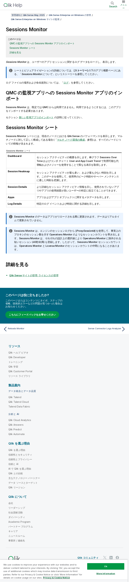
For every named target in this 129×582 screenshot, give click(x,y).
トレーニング (15, 361)
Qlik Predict (15, 429)
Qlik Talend (14, 397)
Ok (105, 566)
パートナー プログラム (20, 526)
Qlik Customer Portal (20, 371)
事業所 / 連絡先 (16, 540)
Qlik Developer (17, 357)
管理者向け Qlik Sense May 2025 (28, 15)
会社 (10, 503)
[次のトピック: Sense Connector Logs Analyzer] (96, 329)
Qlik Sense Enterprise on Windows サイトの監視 (35, 19)
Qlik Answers (16, 424)
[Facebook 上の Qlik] (117, 557)
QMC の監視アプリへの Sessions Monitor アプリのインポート (42, 43)
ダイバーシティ (16, 517)
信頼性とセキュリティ (20, 454)
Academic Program (19, 521)
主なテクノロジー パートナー (24, 478)
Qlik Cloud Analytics (19, 420)
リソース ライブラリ (19, 376)
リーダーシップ (16, 507)
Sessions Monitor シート (22, 47)
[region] (64, 570)
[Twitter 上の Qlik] (104, 557)
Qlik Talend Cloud (18, 401)
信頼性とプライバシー (20, 459)
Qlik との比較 (15, 473)
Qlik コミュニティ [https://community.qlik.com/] (87, 557)
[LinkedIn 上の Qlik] (111, 557)
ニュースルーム (16, 535)
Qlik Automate (16, 434)
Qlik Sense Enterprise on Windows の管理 (70, 15)
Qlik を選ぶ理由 (16, 450)
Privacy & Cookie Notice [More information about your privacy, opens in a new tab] (56, 577)
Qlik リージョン (16, 487)
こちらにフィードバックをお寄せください (32, 314)
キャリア (13, 531)
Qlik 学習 (13, 366)
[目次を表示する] (6, 15)
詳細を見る (15, 52)
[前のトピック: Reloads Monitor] (33, 329)
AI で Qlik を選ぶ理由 (19, 468)
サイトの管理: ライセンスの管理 (33, 275)
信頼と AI (13, 464)
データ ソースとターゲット (23, 482)
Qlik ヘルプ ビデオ (18, 352)
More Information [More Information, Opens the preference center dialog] (105, 573)
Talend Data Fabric (19, 406)
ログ (66, 82)
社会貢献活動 (15, 512)
